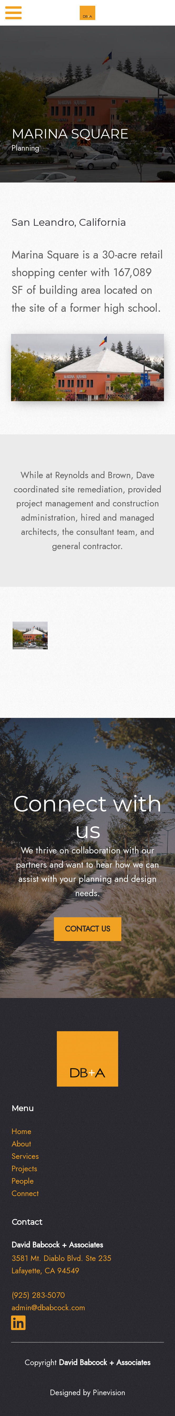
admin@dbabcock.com (48, 1307)
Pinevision (109, 1392)
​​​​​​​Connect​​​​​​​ (25, 1193)
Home (21, 1131)
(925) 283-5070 (38, 1295)
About (21, 1143)
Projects (24, 1168)
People (23, 1181)
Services (25, 1156)
